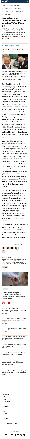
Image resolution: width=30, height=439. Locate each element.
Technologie (5, 308)
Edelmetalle (8, 8)
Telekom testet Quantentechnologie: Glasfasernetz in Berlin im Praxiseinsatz (14, 310)
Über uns (5, 418)
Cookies (5, 409)
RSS (4, 411)
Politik (4, 318)
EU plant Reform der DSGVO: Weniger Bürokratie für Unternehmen (14, 329)
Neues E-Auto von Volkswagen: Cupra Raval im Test (14, 345)
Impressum (6, 394)
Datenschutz (6, 401)
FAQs (4, 399)
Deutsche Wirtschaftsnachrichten (10, 45)
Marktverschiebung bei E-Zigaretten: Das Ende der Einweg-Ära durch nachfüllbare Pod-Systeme (14, 295)
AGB (4, 397)
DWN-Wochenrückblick (17, 11)
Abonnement (6, 406)
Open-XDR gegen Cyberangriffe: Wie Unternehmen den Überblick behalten (12, 362)
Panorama (5, 287)
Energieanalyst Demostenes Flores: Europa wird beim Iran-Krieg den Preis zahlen (14, 320)
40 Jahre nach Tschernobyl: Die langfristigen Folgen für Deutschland (14, 353)
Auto (6, 267)
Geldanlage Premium (16, 5)
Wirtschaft (5, 344)
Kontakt (5, 421)
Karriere (5, 413)
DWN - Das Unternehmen (10, 423)
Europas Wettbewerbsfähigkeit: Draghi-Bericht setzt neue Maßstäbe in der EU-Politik (14, 372)
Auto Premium (8, 14)
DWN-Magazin (17, 8)
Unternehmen (5, 361)
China (6, 11)
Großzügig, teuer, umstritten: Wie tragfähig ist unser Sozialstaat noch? (13, 337)
